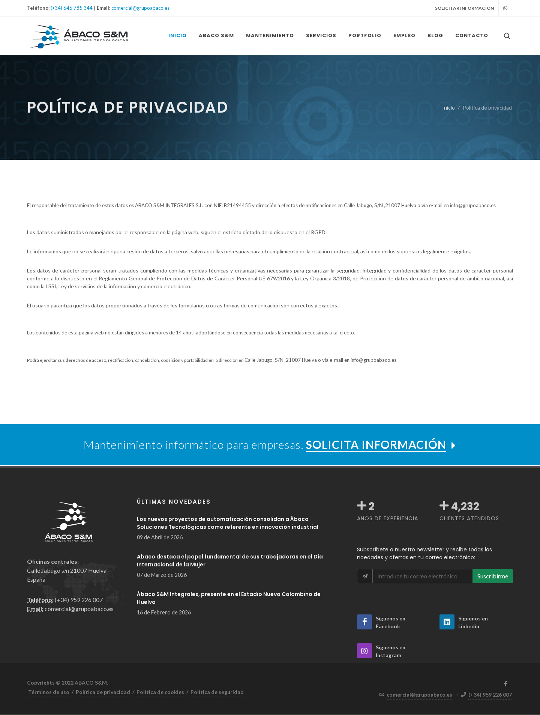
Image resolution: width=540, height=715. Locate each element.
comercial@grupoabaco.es (140, 8)
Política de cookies (160, 692)
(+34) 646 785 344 (72, 8)
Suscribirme (492, 576)
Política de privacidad (103, 692)
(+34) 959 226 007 (490, 695)
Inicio (448, 108)
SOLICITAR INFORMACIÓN (464, 8)
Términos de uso (48, 692)
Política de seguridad (217, 692)
